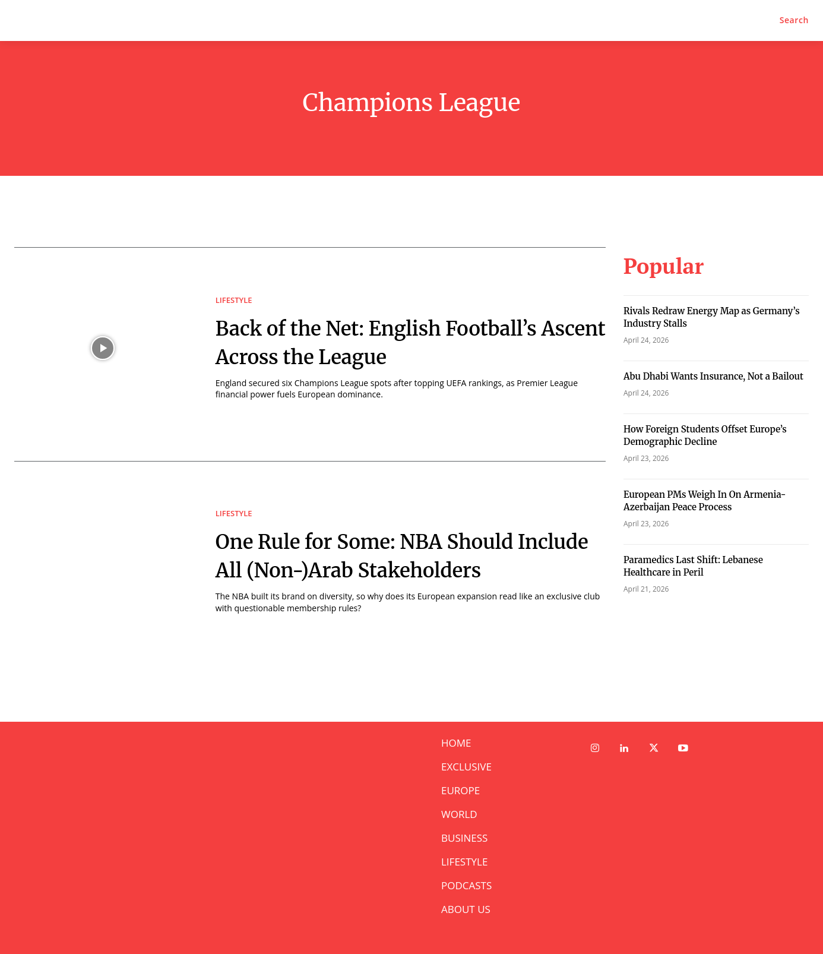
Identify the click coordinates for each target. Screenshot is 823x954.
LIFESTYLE (234, 286)
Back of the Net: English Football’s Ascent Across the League (376, 341)
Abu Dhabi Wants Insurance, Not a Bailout (713, 376)
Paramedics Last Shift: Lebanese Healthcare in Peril (693, 566)
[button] (794, 20)
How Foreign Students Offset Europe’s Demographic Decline (705, 435)
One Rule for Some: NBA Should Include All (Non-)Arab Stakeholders (397, 554)
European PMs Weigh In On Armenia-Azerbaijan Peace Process (704, 501)
